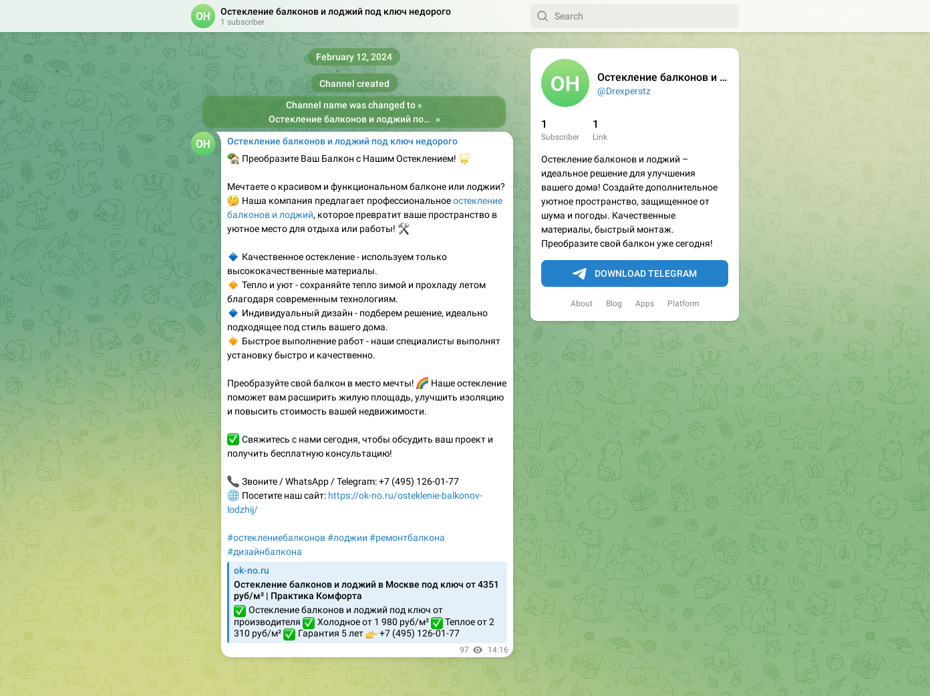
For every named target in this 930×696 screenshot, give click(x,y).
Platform (683, 303)
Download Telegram (635, 274)
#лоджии (347, 537)
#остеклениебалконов (276, 537)
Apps (644, 303)
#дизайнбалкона (264, 551)
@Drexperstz (624, 91)
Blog (614, 303)
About (582, 303)
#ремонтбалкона (407, 537)
